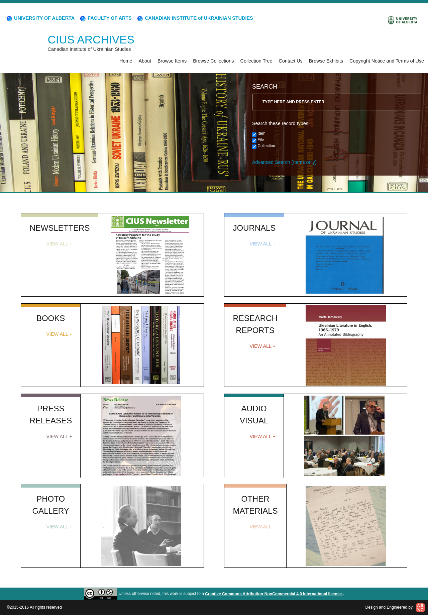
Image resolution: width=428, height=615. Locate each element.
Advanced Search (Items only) (284, 162)
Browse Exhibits (326, 61)
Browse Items (172, 61)
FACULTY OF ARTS (105, 18)
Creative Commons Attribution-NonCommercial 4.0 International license (274, 594)
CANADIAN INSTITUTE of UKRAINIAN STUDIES (194, 18)
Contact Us (291, 61)
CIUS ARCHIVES (91, 39)
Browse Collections (213, 61)
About (144, 61)
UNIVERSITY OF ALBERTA (40, 18)
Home (125, 61)
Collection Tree (256, 61)
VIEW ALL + (59, 243)
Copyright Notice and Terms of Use (386, 61)
